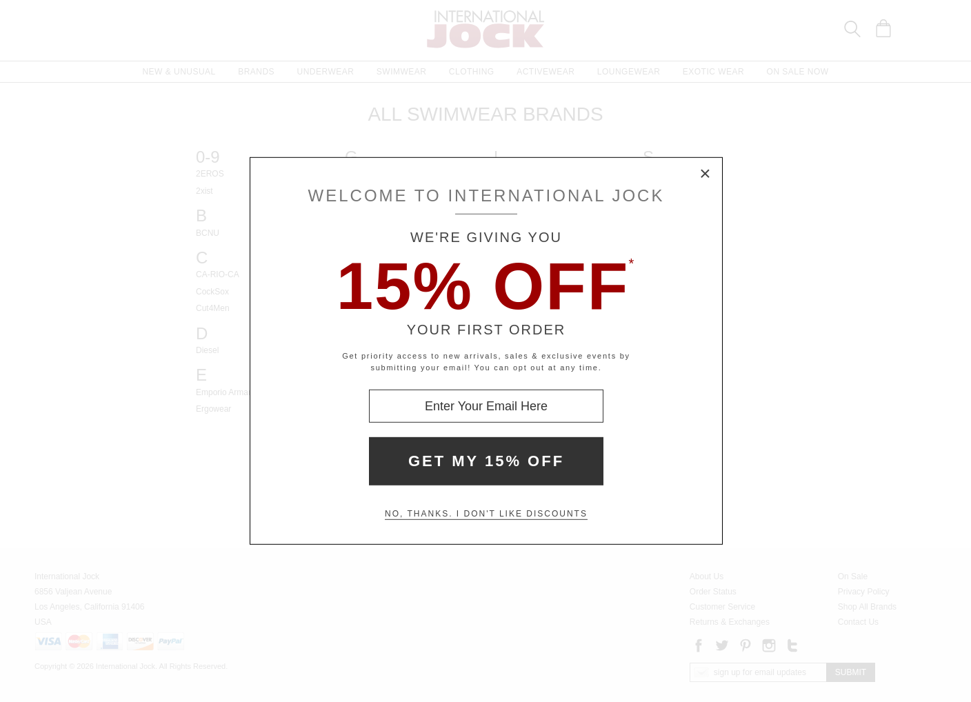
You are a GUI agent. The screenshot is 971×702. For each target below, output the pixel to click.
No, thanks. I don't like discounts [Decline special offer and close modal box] (486, 514)
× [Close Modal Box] (705, 174)
